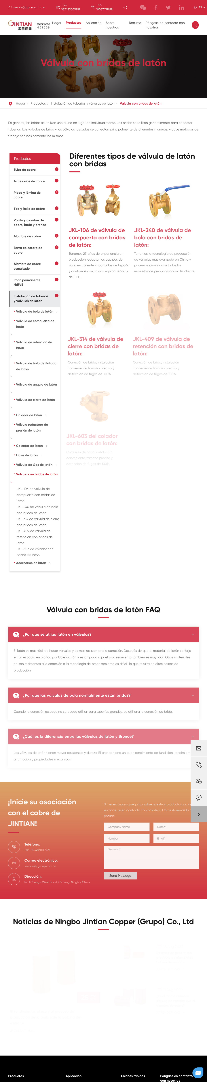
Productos (73, 23)
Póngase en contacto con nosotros (165, 25)
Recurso (135, 23)
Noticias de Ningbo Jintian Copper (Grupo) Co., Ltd (103, 924)
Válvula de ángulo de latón (36, 384)
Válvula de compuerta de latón (35, 324)
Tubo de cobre (25, 170)
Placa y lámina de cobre (27, 195)
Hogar (56, 23)
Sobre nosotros (112, 25)
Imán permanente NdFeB (27, 282)
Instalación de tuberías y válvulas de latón (83, 103)
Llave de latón (27, 455)
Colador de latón (29, 415)
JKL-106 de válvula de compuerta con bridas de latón (36, 495)
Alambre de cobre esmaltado (27, 266)
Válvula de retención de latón (34, 345)
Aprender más (25, 1031)
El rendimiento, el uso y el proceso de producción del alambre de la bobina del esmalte (46, 1017)
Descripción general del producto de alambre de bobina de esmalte (174, 957)
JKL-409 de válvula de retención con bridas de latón (35, 537)
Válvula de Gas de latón (34, 465)
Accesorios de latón (31, 563)
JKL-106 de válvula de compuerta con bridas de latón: (94, 237)
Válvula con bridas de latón (140, 103)
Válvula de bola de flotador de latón (37, 366)
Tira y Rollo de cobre (29, 209)
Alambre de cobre (27, 236)
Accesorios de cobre (29, 181)
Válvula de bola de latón (34, 311)
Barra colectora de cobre (28, 250)
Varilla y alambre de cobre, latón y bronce (30, 222)
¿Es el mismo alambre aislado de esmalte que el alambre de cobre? (175, 1001)
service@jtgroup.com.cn (29, 7)
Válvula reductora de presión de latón (32, 427)
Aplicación (93, 23)
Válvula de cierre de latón (35, 400)
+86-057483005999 (34, 850)
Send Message (123, 875)
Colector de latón (29, 446)
